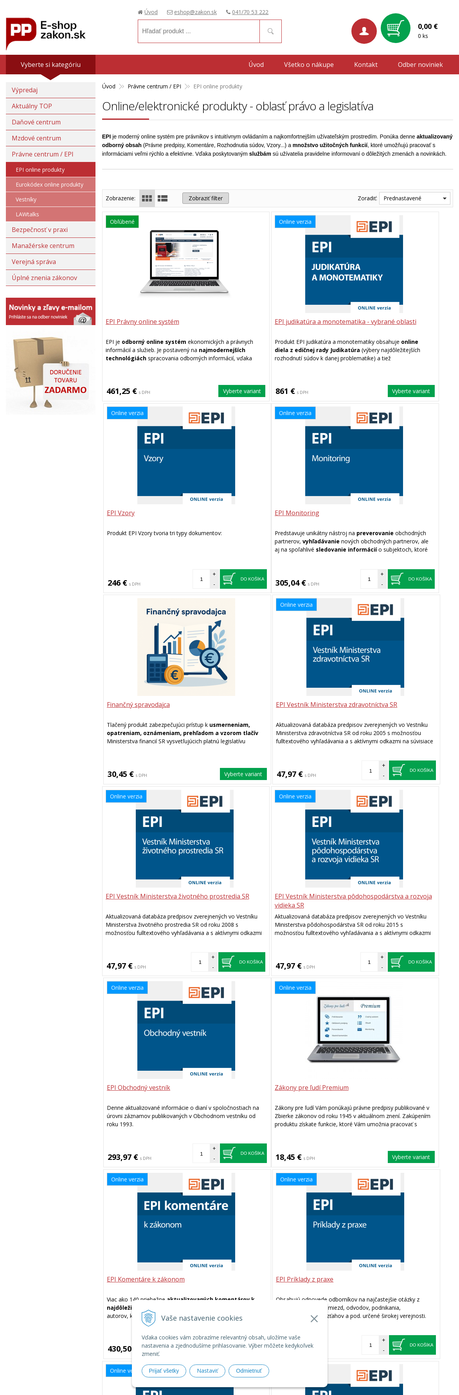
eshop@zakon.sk (195, 12)
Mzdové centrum (36, 138)
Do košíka (424, 386)
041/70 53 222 (250, 12)
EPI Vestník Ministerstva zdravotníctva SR (377, 518)
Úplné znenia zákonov (44, 277)
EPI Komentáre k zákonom (263, 896)
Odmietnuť (249, 1371)
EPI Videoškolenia (250, 1088)
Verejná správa (34, 261)
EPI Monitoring (128, 513)
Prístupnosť (331, 1335)
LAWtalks (27, 214)
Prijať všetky (164, 1371)
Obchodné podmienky (345, 1276)
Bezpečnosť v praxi (40, 229)
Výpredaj (25, 90)
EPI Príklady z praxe (370, 896)
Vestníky (26, 199)
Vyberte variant (190, 390)
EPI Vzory (355, 322)
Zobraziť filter (206, 198)
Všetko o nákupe (309, 64)
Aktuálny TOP (32, 106)
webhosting (357, 1379)
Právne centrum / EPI (43, 154)
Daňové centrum (36, 122)
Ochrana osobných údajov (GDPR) (360, 1325)
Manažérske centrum (43, 245)
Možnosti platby (337, 1315)
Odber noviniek (420, 64)
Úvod (151, 12)
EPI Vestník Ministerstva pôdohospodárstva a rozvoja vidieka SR (277, 714)
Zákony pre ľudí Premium (143, 896)
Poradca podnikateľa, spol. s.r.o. (50, 1301)
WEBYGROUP (421, 1379)
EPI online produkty (40, 169)
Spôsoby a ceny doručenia (350, 1305)
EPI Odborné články (135, 1088)
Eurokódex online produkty (49, 184)
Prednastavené (402, 198)
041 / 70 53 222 (265, 1201)
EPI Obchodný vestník (373, 705)
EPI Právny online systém (143, 322)
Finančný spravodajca (255, 513)
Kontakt (366, 64)
